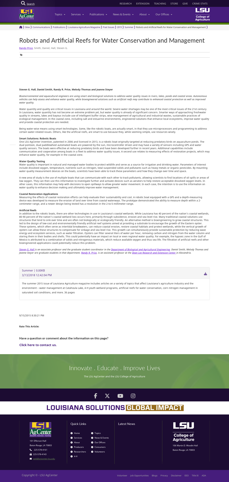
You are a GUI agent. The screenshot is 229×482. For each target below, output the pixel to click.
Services (77, 14)
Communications (41, 27)
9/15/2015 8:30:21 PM (31, 315)
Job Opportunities (139, 475)
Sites (27, 27)
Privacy (164, 475)
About (144, 14)
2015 (119, 27)
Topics (60, 14)
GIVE (185, 3)
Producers (77, 447)
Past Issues (108, 27)
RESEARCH (126, 3)
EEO (187, 475)
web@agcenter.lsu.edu (44, 458)
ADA (204, 475)
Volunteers (98, 451)
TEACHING (160, 3)
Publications (98, 14)
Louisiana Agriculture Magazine (84, 27)
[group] (22, 55)
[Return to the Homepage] (20, 27)
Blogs (154, 475)
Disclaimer (176, 475)
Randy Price (26, 48)
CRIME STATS (200, 3)
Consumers (98, 447)
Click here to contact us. (38, 345)
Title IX (195, 475)
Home (75, 433)
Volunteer (122, 475)
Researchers (78, 451)
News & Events (123, 14)
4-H (74, 456)
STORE (174, 3)
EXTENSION (143, 3)
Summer (129, 27)
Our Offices (164, 14)
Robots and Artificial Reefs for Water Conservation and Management (171, 27)
